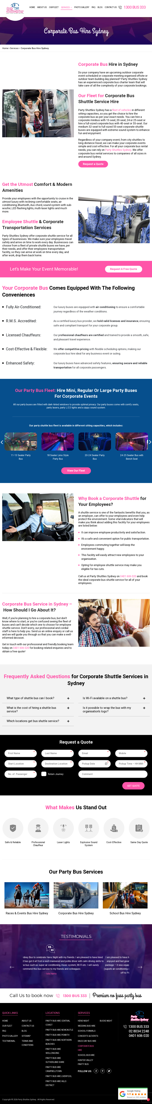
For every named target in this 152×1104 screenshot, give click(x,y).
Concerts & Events (88, 1036)
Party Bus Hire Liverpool (59, 1076)
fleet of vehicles (121, 110)
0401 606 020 (128, 576)
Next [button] (150, 442)
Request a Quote (93, 164)
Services (65, 7)
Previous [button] (2, 442)
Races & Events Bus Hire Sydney (27, 913)
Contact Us (111, 7)
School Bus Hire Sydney (125, 913)
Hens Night (83, 1020)
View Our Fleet (76, 471)
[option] (20, 446)
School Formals (87, 1031)
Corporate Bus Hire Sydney (76, 913)
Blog (100, 7)
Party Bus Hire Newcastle (59, 1029)
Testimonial (8, 1041)
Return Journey (55, 774)
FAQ (93, 7)
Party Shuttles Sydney (118, 150)
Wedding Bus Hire (86, 1025)
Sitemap (26, 1036)
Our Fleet (54, 7)
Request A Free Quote (123, 269)
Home (32, 7)
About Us (42, 7)
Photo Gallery (81, 7)
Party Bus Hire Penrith (57, 1035)
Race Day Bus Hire (87, 1041)
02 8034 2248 (139, 1031)
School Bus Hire (86, 1055)
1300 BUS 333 (132, 7)
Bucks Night (106, 1020)
